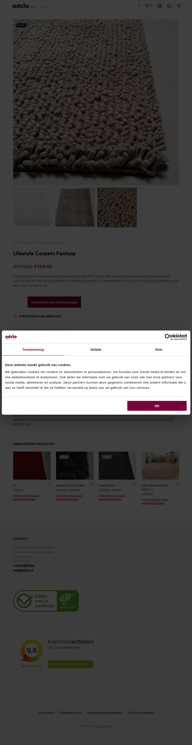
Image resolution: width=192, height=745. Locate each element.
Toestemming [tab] (33, 349)
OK (157, 406)
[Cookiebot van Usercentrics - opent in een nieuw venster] (168, 337)
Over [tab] (159, 349)
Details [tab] (96, 349)
